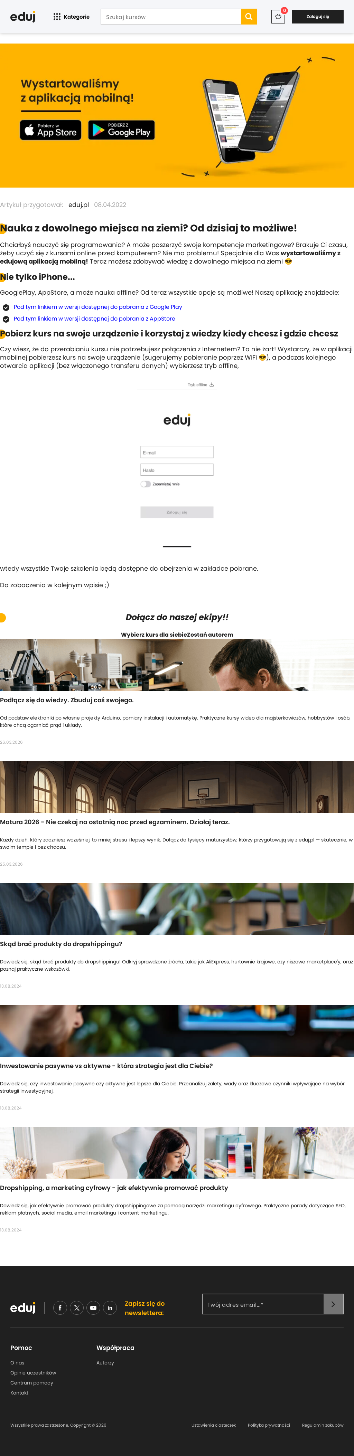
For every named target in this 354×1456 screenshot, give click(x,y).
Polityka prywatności (269, 1425)
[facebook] (60, 1308)
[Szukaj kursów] (170, 17)
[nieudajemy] (77, 1308)
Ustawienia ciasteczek (214, 1425)
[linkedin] (110, 1308)
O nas (17, 1362)
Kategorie (71, 16)
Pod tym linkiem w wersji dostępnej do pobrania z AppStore (94, 319)
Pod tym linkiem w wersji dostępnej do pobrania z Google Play (98, 307)
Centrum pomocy (31, 1382)
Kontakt (19, 1392)
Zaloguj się (318, 16)
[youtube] (93, 1308)
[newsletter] (333, 1304)
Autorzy (105, 1362)
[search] (249, 17)
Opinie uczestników (33, 1372)
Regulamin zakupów (323, 1425)
